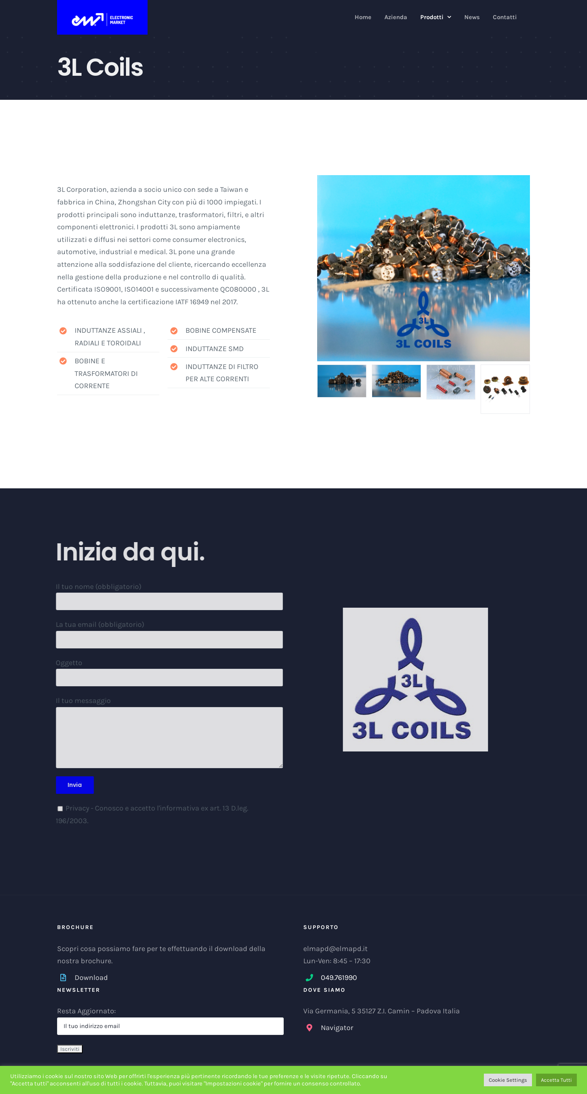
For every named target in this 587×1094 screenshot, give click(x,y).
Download (91, 977)
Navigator (337, 1027)
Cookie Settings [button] (508, 1080)
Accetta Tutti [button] (556, 1080)
